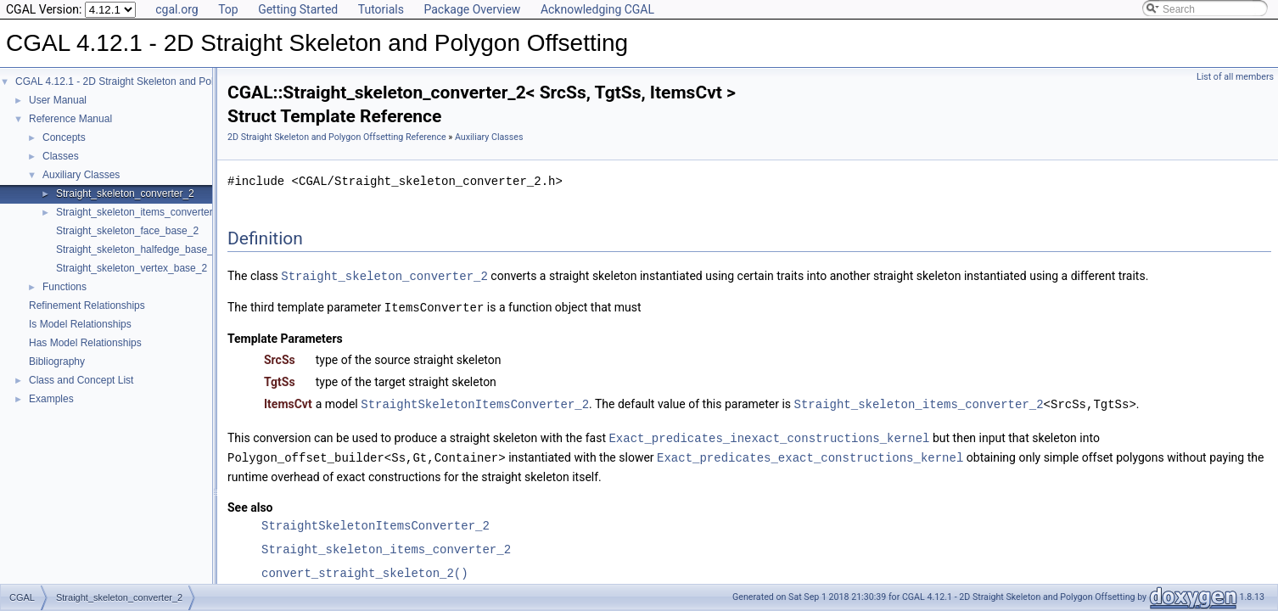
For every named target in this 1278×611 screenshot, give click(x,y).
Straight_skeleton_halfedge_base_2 (137, 249)
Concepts (64, 137)
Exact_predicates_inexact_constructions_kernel (768, 435)
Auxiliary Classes (81, 175)
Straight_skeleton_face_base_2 (127, 231)
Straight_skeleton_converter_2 (125, 193)
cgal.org (176, 9)
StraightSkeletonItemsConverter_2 (475, 402)
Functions (64, 287)
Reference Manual (70, 119)
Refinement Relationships (87, 305)
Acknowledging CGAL (597, 9)
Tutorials (381, 9)
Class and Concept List (81, 380)
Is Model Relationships (80, 324)
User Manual (58, 100)
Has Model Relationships (85, 343)
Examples (51, 399)
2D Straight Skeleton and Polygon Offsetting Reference (336, 137)
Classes (60, 156)
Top (228, 9)
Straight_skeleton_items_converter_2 (140, 212)
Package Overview (471, 9)
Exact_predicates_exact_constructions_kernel (810, 454)
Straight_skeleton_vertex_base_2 (131, 268)
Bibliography (57, 361)
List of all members (1235, 76)
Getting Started (298, 9)
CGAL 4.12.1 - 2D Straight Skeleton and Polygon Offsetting (148, 81)
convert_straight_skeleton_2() (364, 569)
